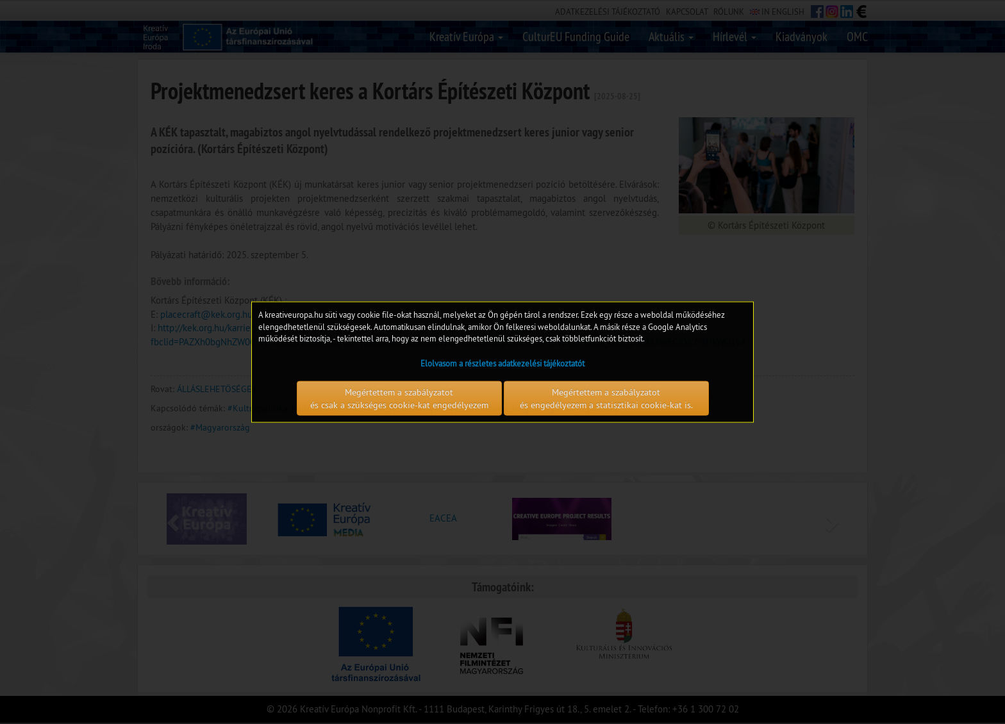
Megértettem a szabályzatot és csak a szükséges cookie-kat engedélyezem (399, 398)
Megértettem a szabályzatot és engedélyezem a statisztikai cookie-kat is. (606, 398)
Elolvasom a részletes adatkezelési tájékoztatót (502, 363)
